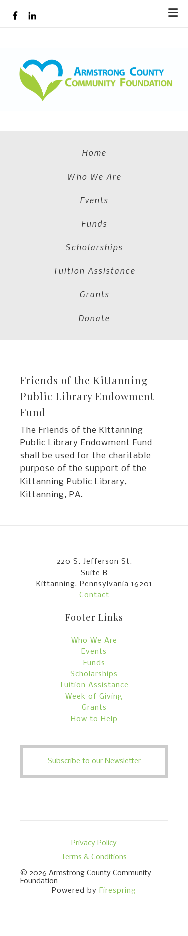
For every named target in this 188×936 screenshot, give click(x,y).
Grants (94, 293)
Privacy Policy (94, 843)
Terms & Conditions (94, 857)
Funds (94, 223)
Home (94, 152)
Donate (94, 317)
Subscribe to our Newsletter (94, 761)
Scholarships (94, 246)
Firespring (117, 891)
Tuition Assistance (94, 270)
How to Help (94, 719)
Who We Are (94, 176)
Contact (94, 595)
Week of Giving (94, 697)
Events (94, 199)
